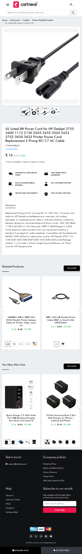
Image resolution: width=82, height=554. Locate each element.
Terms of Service (50, 472)
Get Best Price (62, 550)
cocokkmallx (11, 149)
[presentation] (2, 311)
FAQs (8, 504)
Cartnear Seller (12, 512)
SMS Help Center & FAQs (53, 481)
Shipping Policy (49, 464)
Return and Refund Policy (53, 468)
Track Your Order (13, 500)
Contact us (10, 508)
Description (10, 205)
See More (71, 268)
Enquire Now (20, 550)
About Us (9, 495)
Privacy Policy (48, 477)
